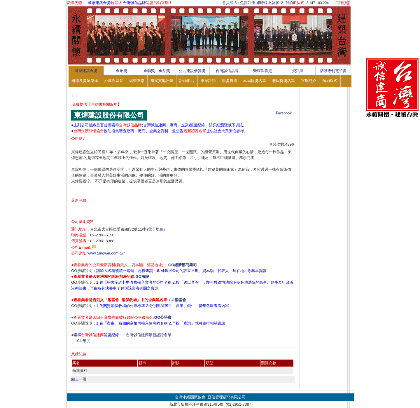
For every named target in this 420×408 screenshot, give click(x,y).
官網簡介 (308, 81)
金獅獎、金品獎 (157, 71)
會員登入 (229, 3)
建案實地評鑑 (161, 81)
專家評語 (208, 81)
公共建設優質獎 (192, 71)
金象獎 (121, 71)
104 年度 (82, 341)
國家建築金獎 (86, 71)
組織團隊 (136, 81)
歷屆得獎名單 (283, 81)
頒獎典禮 (229, 81)
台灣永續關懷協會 (190, 397)
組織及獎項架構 (84, 81)
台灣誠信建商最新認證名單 (149, 335)
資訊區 (298, 71)
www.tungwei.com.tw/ (106, 253)
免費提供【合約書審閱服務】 (96, 104)
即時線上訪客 (267, 3)
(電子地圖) (156, 229)
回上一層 (78, 379)
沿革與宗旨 (113, 81)
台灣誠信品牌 (227, 71)
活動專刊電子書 (333, 71)
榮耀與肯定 (262, 71)
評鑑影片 (187, 81)
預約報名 (329, 81)
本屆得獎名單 (254, 81)
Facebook (284, 113)
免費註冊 (247, 3)
